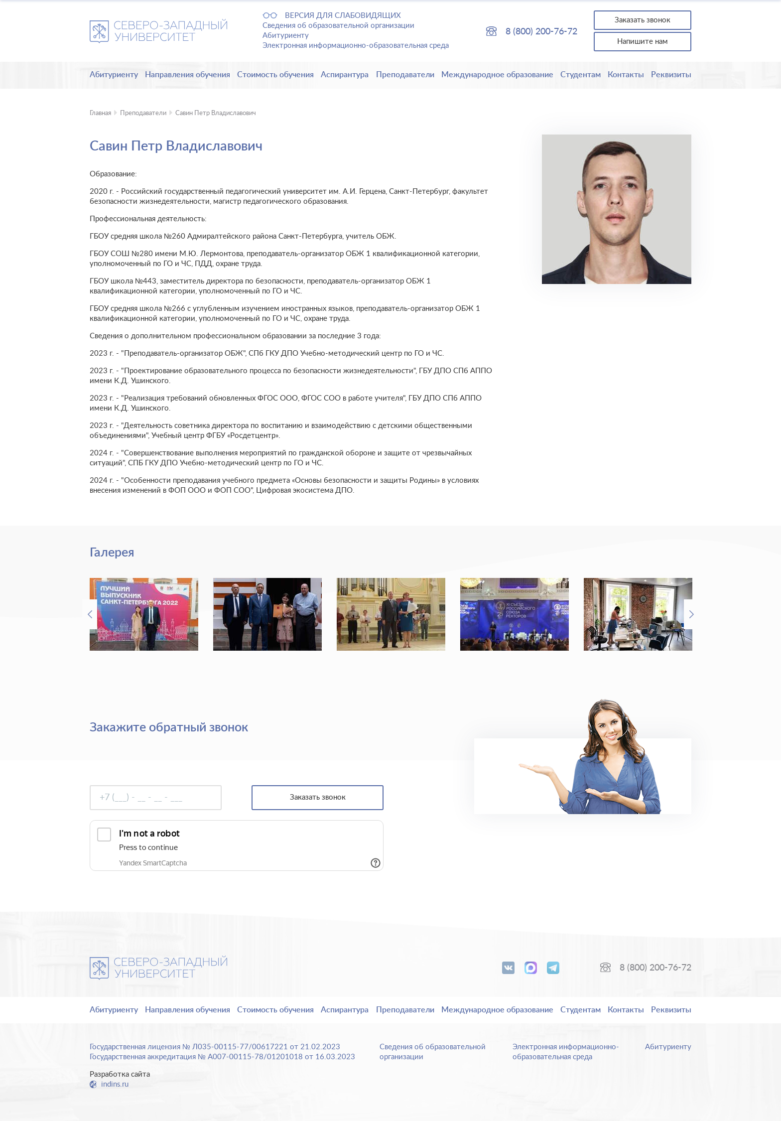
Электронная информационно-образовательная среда (355, 45)
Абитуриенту (285, 35)
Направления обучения (187, 75)
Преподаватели (405, 75)
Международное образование (497, 75)
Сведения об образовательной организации (338, 25)
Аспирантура (345, 75)
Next (691, 614)
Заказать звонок (642, 20)
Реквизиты (671, 75)
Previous (89, 614)
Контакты (626, 75)
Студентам (580, 75)
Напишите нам (642, 41)
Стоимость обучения (275, 75)
